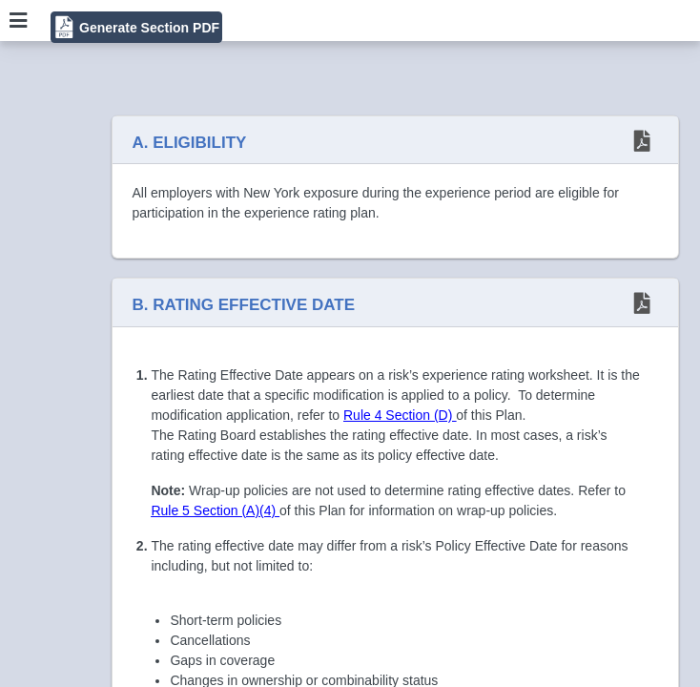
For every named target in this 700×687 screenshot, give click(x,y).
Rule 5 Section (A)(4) (215, 510)
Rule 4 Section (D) (399, 415)
